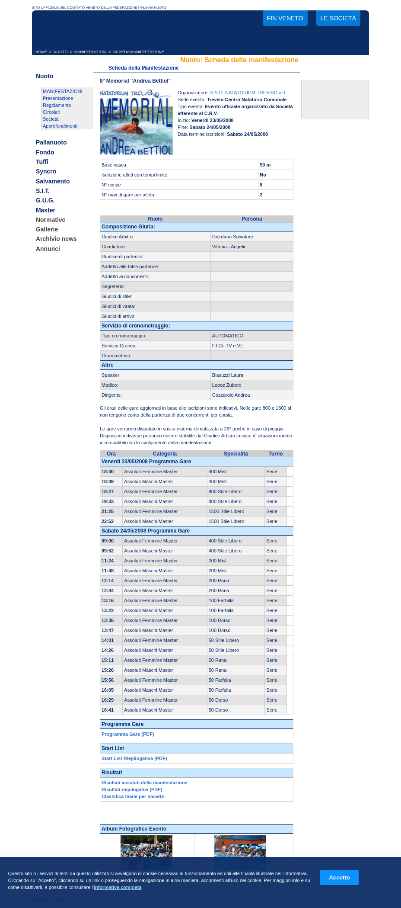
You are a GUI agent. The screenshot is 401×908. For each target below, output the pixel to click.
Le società (338, 18)
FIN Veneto (285, 18)
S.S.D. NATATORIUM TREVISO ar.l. (248, 92)
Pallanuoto (51, 142)
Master (45, 210)
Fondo (45, 152)
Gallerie (47, 229)
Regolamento (57, 105)
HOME (41, 52)
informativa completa (118, 887)
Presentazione (58, 98)
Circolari (51, 112)
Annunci (48, 248)
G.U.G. (45, 200)
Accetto (339, 877)
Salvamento (53, 181)
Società (51, 119)
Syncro (46, 171)
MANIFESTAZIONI (90, 52)
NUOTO (60, 52)
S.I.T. (43, 190)
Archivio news (56, 239)
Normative (50, 219)
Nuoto (44, 76)
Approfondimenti (60, 125)
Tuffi (42, 161)
